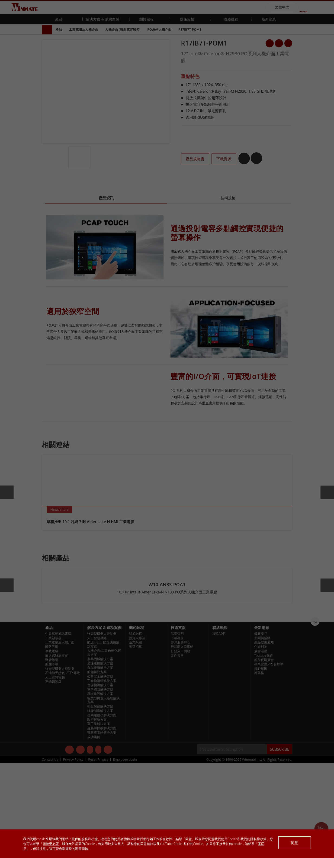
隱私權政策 (258, 839)
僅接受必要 (51, 844)
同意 (294, 842)
